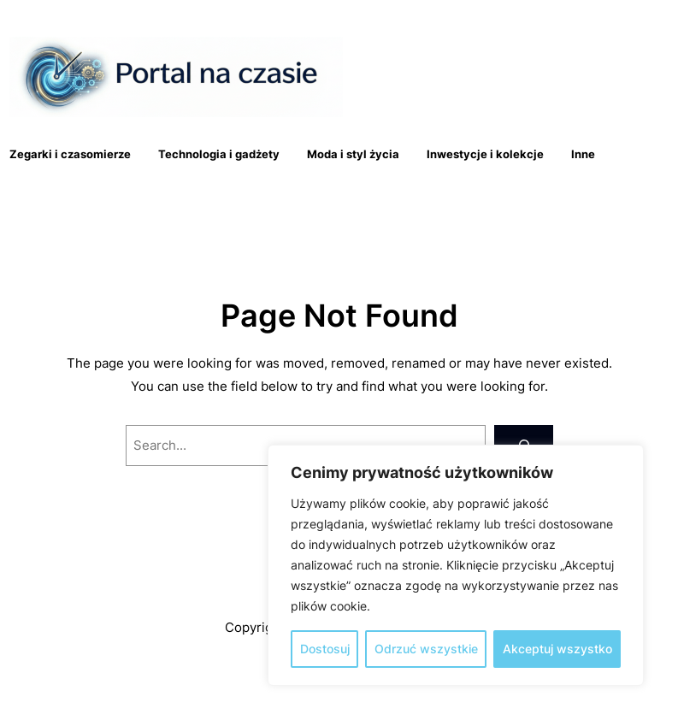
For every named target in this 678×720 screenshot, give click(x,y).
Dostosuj (325, 648)
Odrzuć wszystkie (426, 648)
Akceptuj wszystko (557, 648)
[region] (456, 565)
